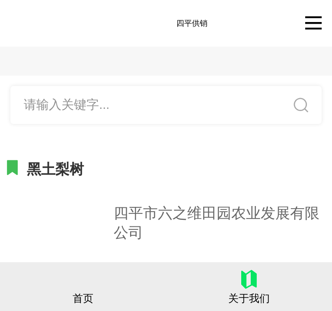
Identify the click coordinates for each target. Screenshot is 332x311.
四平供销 (192, 23)
